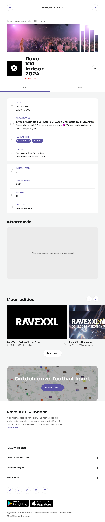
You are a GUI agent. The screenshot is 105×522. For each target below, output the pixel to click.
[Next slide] (95, 299)
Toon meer (52, 353)
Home (9, 21)
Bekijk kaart (54, 387)
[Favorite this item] (95, 68)
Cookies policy (65, 512)
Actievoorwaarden (40, 512)
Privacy (53, 512)
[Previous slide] (89, 299)
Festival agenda (21, 21)
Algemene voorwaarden (18, 512)
